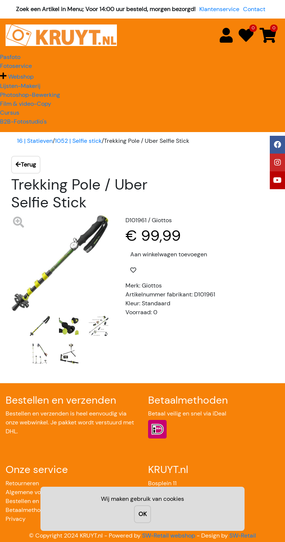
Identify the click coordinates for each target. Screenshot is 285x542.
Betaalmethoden (28, 510)
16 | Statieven (35, 141)
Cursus (9, 112)
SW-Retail (242, 535)
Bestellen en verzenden (37, 501)
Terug (26, 164)
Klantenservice (219, 9)
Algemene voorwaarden (38, 492)
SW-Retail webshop (168, 535)
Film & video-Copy (25, 104)
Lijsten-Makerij (20, 86)
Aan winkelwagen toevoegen (168, 254)
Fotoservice (16, 66)
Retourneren (22, 483)
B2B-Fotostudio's (23, 121)
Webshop (21, 77)
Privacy (16, 519)
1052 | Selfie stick (78, 141)
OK (142, 514)
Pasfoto (10, 57)
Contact (254, 9)
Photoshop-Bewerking (30, 95)
